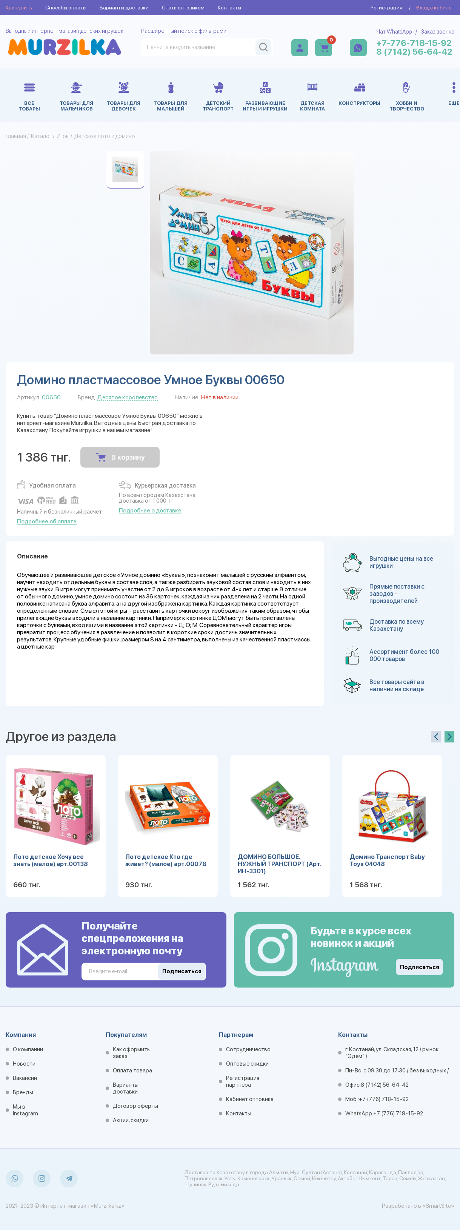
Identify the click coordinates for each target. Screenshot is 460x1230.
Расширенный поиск (167, 31)
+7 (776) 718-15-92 (384, 1099)
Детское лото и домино (104, 136)
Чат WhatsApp (394, 31)
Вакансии (25, 1078)
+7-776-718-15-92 (414, 43)
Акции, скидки (131, 1120)
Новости (24, 1063)
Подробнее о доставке (150, 510)
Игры (63, 136)
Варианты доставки (124, 8)
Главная (16, 136)
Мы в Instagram (25, 1110)
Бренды (23, 1092)
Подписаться (419, 967)
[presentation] (436, 736)
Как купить (19, 8)
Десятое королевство (127, 397)
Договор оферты (135, 1106)
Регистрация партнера (242, 1081)
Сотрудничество (248, 1049)
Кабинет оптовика (250, 1099)
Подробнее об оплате (47, 521)
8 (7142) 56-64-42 (414, 52)
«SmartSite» (438, 1205)
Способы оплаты (65, 8)
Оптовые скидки (247, 1063)
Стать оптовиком (183, 8)
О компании (28, 1049)
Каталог (41, 136)
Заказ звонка (437, 31)
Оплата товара (132, 1070)
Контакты (229, 8)
